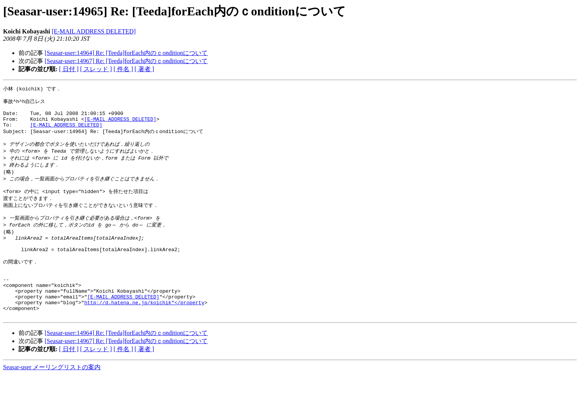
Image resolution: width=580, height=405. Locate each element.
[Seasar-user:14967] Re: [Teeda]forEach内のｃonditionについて (126, 61)
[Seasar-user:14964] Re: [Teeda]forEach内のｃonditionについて (126, 53)
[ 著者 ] (144, 69)
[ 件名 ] (123, 69)
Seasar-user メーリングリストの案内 (52, 397)
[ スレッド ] (96, 69)
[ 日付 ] (69, 69)
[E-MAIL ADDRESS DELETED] (94, 31)
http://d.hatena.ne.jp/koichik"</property (144, 330)
